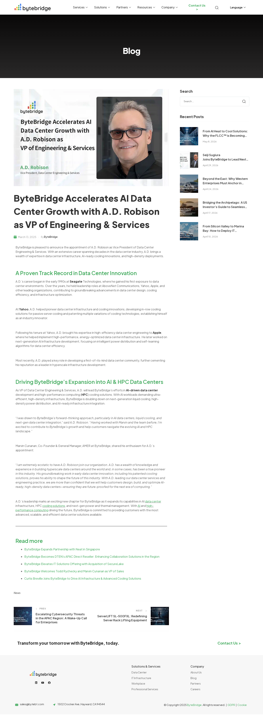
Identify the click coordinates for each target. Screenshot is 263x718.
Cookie (242, 704)
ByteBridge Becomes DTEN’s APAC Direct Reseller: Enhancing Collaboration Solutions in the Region (91, 556)
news (17, 592)
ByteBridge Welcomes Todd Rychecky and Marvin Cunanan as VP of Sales (74, 571)
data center (153, 501)
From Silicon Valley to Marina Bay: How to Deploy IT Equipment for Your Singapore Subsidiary (224, 228)
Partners (124, 7)
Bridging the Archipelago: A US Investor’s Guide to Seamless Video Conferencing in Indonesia (225, 205)
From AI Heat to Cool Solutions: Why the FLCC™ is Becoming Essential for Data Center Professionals (225, 133)
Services (81, 7)
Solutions (102, 7)
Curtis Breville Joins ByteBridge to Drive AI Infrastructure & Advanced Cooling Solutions (82, 578)
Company (170, 7)
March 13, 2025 (27, 237)
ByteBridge (51, 236)
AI (139, 506)
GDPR (231, 704)
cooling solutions (53, 506)
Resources (146, 7)
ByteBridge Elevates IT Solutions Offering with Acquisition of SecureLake (74, 564)
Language (238, 7)
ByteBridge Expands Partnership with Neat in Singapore (62, 549)
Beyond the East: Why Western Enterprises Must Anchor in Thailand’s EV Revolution (225, 181)
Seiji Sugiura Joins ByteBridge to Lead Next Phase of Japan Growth (224, 157)
